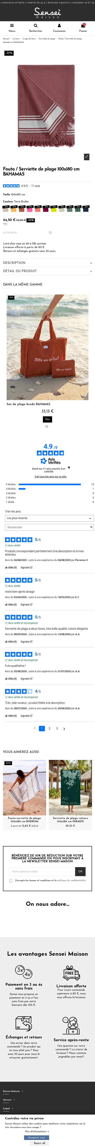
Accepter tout (36, 1137)
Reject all (39, 1143)
